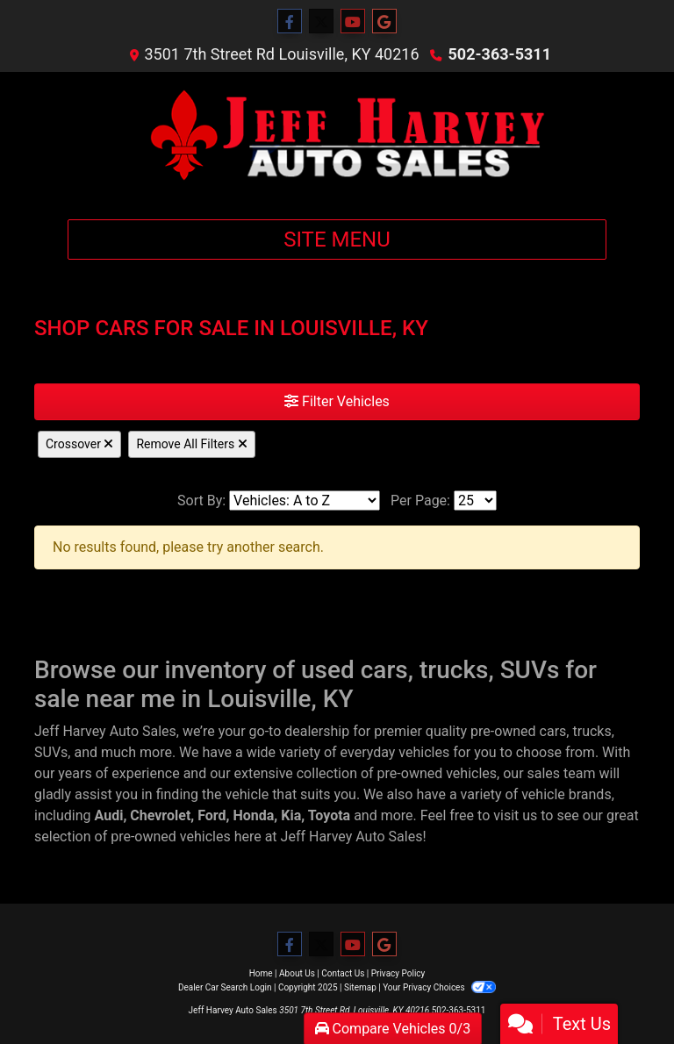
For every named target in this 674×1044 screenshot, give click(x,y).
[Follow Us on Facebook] (289, 22)
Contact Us (342, 973)
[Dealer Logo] (337, 138)
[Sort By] (304, 500)
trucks (591, 731)
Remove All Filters (191, 444)
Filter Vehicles (337, 401)
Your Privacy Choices (439, 987)
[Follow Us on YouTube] (353, 22)
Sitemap (360, 987)
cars (553, 731)
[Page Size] (475, 500)
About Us (297, 973)
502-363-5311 (499, 54)
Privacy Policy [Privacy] (398, 973)
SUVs (51, 752)
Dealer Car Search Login (225, 987)
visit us (515, 815)
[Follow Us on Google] (384, 22)
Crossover (79, 444)
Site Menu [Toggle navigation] (337, 239)
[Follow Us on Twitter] (321, 22)
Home (261, 973)
